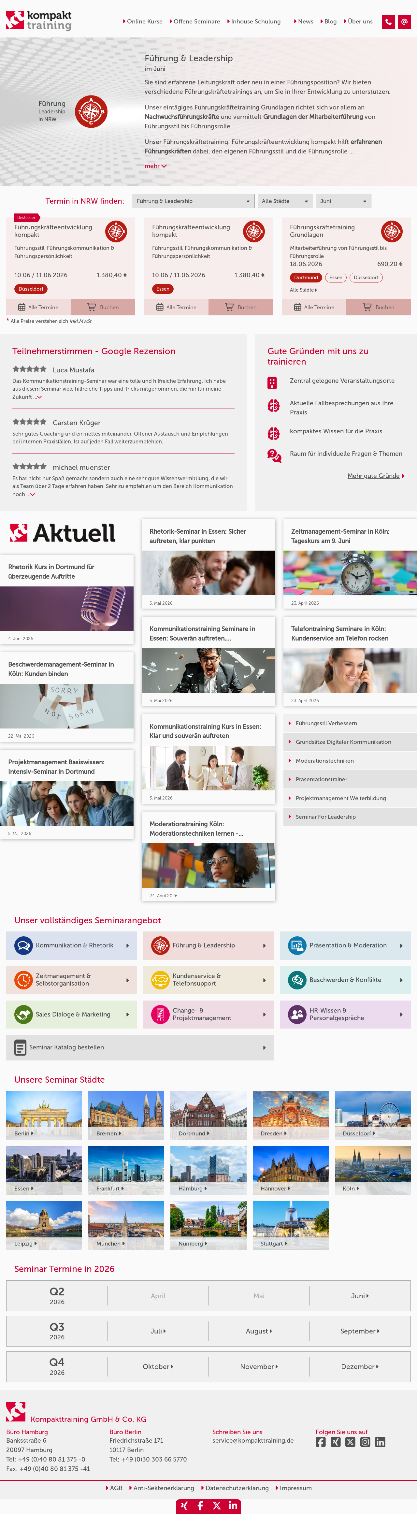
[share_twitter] (216, 1506)
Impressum (293, 1488)
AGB (113, 1488)
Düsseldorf (31, 289)
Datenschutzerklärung (235, 1488)
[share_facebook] (200, 1506)
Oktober (158, 1367)
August (259, 1331)
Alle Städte (303, 290)
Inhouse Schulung (254, 21)
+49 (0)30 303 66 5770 (154, 1459)
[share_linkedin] (233, 1506)
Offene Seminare (194, 21)
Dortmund (306, 278)
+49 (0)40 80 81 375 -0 (51, 1459)
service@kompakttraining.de (253, 1440)
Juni (360, 1296)
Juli (158, 1331)
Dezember (360, 1367)
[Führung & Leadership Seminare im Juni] (388, 22)
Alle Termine (38, 307)
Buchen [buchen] (103, 307)
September (360, 1331)
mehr (156, 166)
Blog (328, 21)
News (303, 21)
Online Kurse (142, 21)
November (259, 1367)
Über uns (358, 21)
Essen (162, 289)
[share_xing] (184, 1506)
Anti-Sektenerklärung (161, 1488)
